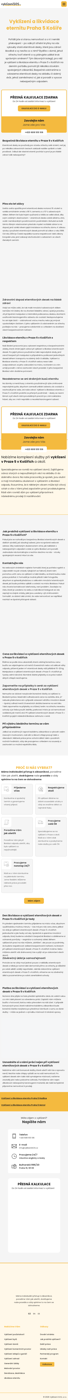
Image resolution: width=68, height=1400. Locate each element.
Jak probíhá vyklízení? (50, 1339)
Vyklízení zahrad (11, 1358)
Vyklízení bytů (10, 1339)
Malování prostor (12, 1368)
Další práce (45, 1344)
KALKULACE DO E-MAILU (34, 108)
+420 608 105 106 (34, 132)
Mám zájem (34, 900)
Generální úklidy (11, 1363)
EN (34, 1313)
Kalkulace (47, 1364)
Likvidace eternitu (12, 1378)
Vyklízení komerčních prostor (17, 1349)
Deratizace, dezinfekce (14, 1373)
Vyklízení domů (11, 1344)
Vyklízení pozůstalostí (14, 1334)
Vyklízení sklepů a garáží (15, 1354)
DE (39, 1313)
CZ (29, 1313)
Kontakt (43, 1358)
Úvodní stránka (47, 1334)
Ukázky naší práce (48, 1349)
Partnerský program (49, 1354)
